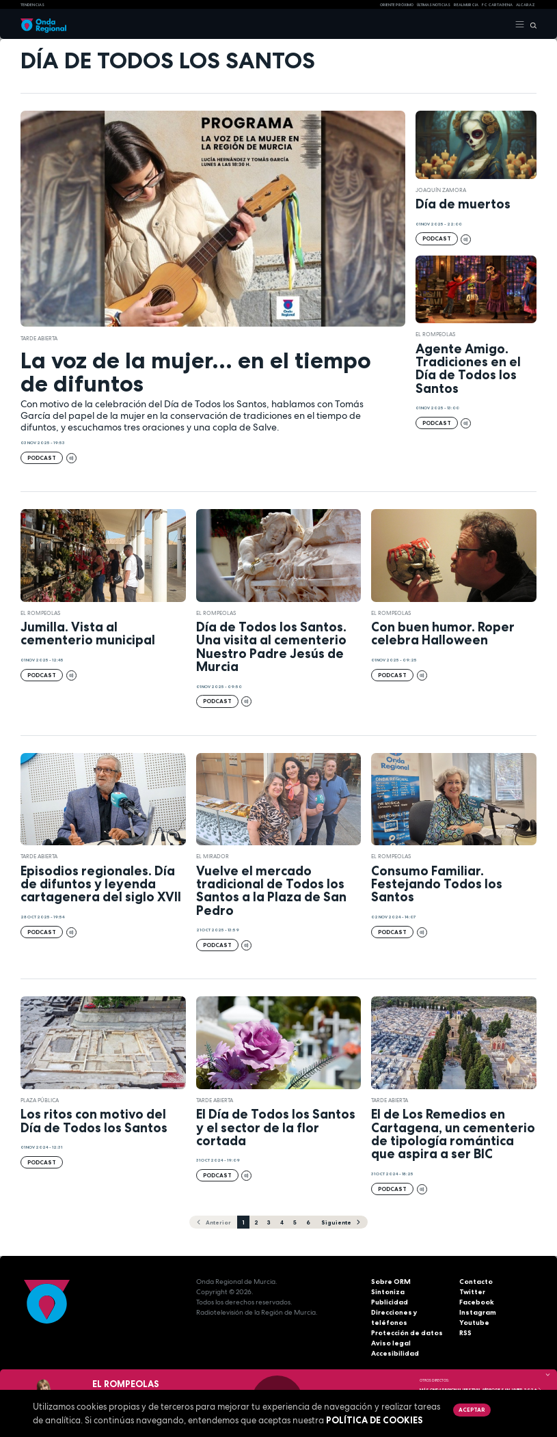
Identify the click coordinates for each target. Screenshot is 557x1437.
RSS (465, 1332)
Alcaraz (525, 5)
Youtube (474, 1322)
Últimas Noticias (433, 5)
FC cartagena (497, 5)
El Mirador (212, 856)
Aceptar (472, 1409)
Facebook (476, 1302)
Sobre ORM (391, 1281)
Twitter (472, 1291)
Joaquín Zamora (441, 190)
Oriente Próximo (396, 5)
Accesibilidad (395, 1353)
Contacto (476, 1281)
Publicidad (389, 1302)
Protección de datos (407, 1332)
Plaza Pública (40, 1100)
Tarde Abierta (39, 338)
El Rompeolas (435, 334)
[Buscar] (530, 25)
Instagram (477, 1312)
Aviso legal (391, 1343)
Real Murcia (466, 5)
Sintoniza (388, 1291)
